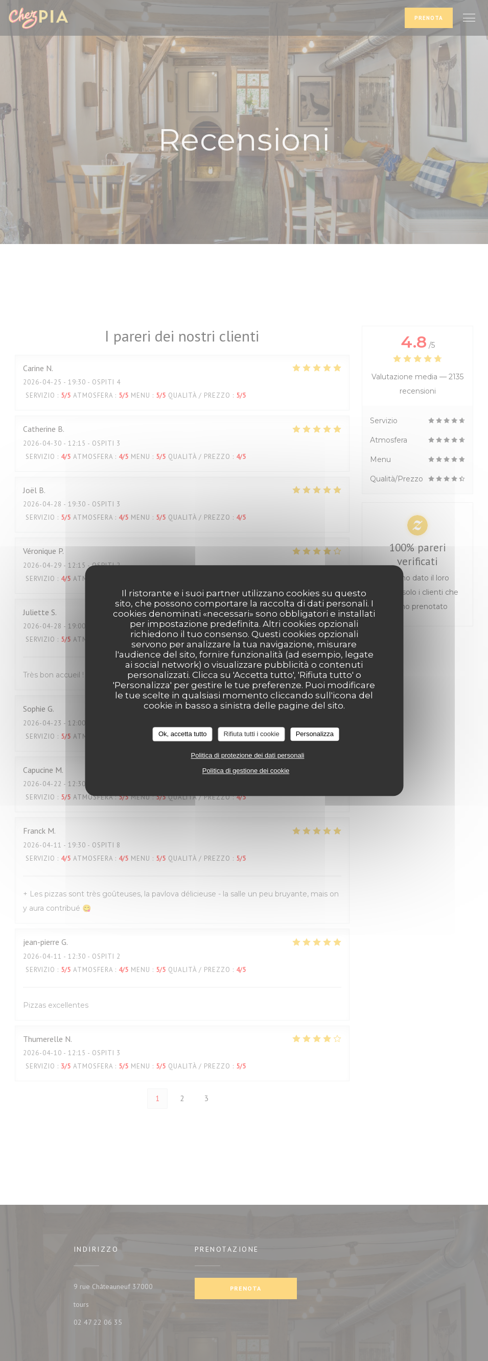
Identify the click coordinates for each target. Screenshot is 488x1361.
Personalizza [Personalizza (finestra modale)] (315, 734)
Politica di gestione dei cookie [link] (246, 770)
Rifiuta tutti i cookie (252, 734)
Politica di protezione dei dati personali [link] (248, 755)
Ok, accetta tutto (182, 734)
